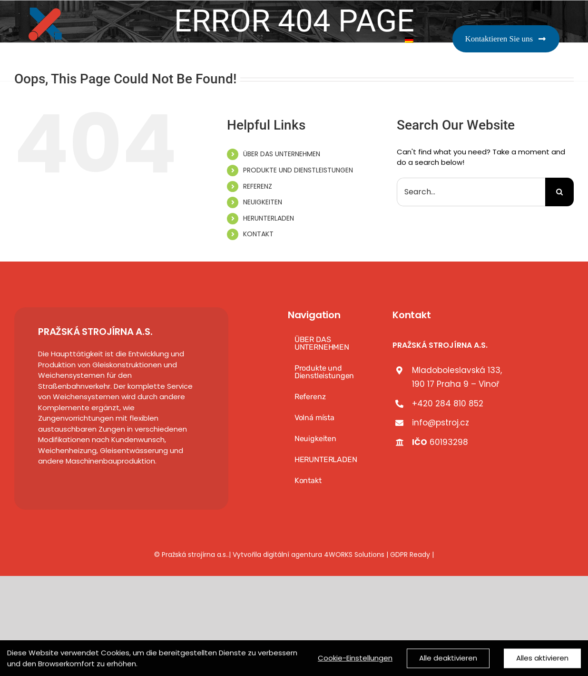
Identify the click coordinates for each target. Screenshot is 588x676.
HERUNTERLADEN (268, 218)
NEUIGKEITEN (262, 202)
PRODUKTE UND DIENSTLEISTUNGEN (298, 170)
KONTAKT (258, 234)
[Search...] (471, 192)
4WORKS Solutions (354, 554)
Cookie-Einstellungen (355, 661)
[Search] (559, 192)
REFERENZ (257, 186)
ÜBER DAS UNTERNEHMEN (281, 154)
